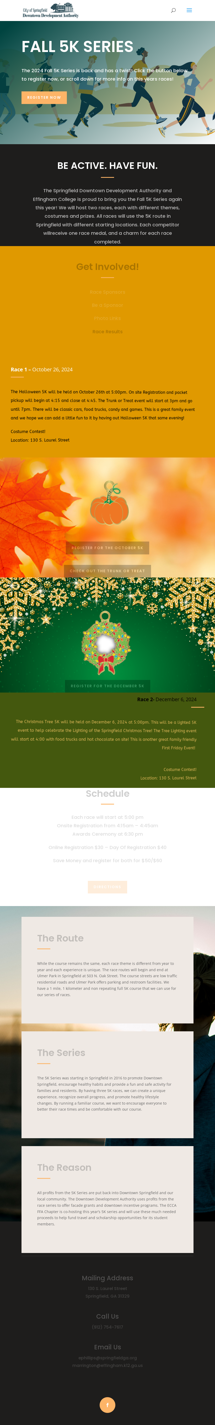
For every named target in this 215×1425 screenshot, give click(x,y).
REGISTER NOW (44, 97)
